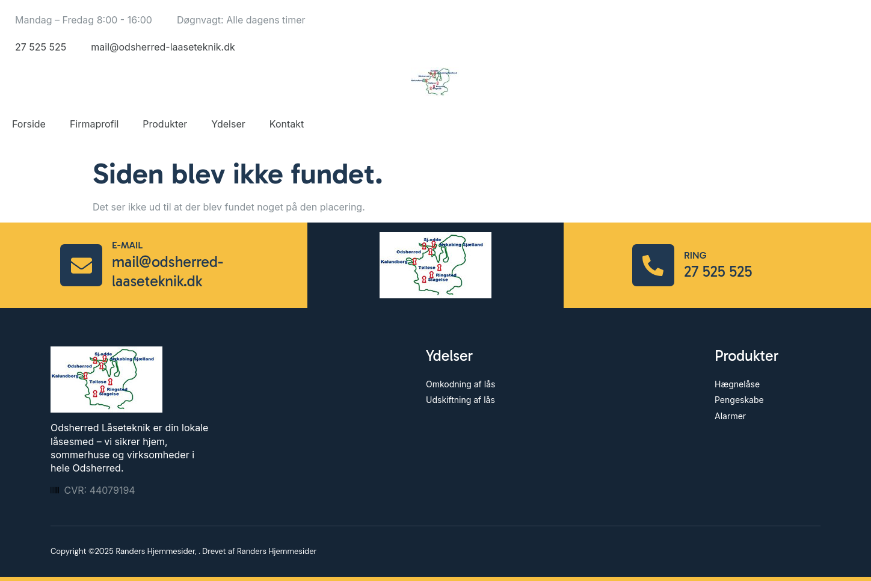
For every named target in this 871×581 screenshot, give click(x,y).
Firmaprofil (94, 124)
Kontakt (286, 124)
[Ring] (653, 265)
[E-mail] (81, 265)
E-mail (127, 245)
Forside (29, 124)
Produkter (165, 124)
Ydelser (228, 124)
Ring (695, 255)
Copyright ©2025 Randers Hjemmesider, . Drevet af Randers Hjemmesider (183, 551)
